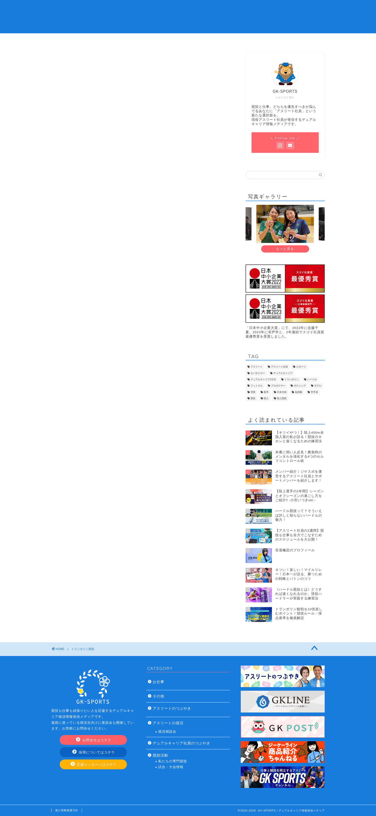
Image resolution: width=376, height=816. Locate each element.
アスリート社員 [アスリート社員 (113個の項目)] (279, 367)
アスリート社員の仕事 (217, 39)
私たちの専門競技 (172, 761)
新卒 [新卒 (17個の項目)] (266, 392)
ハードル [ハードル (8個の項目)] (312, 379)
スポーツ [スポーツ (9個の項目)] (301, 367)
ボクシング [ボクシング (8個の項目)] (300, 386)
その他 (158, 696)
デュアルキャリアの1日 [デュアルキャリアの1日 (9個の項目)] (263, 379)
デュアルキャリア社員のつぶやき (181, 743)
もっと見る (285, 249)
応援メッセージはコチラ (94, 764)
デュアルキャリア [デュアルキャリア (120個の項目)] (283, 373)
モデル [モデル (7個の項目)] (317, 386)
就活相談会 (167, 731)
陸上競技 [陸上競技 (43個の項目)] (282, 398)
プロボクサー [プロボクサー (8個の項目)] (278, 386)
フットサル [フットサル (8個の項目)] (257, 386)
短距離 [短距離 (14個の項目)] (298, 392)
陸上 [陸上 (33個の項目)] (266, 398)
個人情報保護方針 (66, 810)
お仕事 (158, 682)
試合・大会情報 (170, 767)
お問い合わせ (274, 39)
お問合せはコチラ (93, 740)
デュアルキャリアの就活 (159, 39)
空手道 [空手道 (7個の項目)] (314, 392)
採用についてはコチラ (93, 752)
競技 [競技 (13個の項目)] (253, 398)
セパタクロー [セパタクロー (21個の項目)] (258, 373)
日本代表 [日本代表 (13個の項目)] (282, 392)
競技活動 (160, 755)
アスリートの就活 (168, 723)
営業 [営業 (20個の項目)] (253, 392)
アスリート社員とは (101, 39)
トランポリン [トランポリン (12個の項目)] (291, 379)
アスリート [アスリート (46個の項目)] (257, 367)
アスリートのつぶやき (172, 708)
